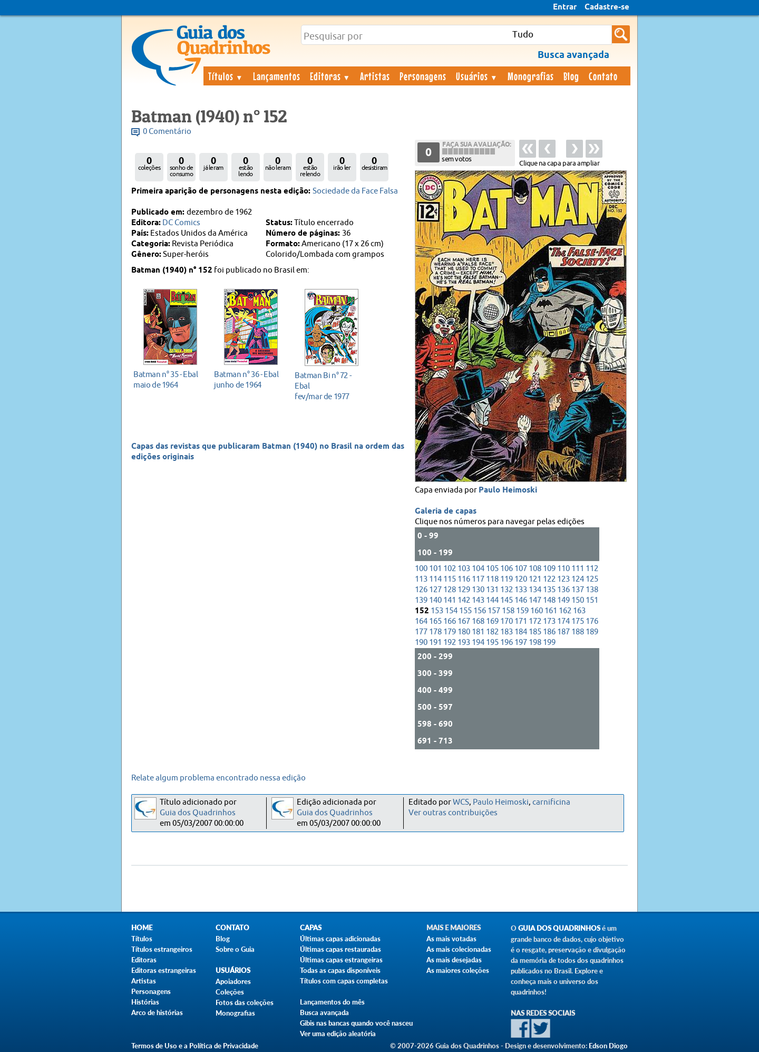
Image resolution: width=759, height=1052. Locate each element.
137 (577, 590)
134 (535, 590)
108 (535, 569)
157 (494, 611)
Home (141, 928)
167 (464, 621)
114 (435, 579)
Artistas (375, 76)
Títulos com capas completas (344, 981)
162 (565, 611)
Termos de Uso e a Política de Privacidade (194, 1045)
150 (577, 600)
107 (520, 569)
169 (492, 621)
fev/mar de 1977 (329, 385)
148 (549, 600)
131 (492, 590)
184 (520, 632)
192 (449, 643)
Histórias (145, 1002)
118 (492, 579)
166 (449, 621)
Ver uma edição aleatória (338, 1033)
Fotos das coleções (245, 1002)
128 (449, 590)
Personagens (423, 76)
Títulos (226, 76)
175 (577, 621)
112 (592, 569)
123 (563, 579)
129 (464, 590)
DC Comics (181, 223)
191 (435, 643)
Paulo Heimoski (508, 490)
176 (592, 621)
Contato (603, 76)
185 (535, 632)
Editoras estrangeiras (163, 970)
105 (492, 569)
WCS (461, 802)
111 (577, 569)
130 (478, 590)
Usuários (477, 76)
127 (435, 590)
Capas (311, 928)
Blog (571, 76)
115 (449, 579)
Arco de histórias (157, 1012)
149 (563, 600)
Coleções (230, 992)
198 (535, 643)
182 (492, 632)
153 (437, 611)
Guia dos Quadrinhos (198, 813)
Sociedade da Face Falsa (355, 191)
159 (522, 611)
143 (478, 600)
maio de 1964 (167, 379)
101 (435, 569)
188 (577, 632)
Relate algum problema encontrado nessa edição (218, 778)
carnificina (551, 802)
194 (478, 643)
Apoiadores (233, 981)
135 (549, 590)
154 (451, 611)
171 (520, 621)
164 (421, 621)
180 (464, 632)
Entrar (565, 7)
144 (492, 600)
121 (535, 579)
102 (449, 569)
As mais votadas (451, 938)
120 (520, 579)
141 (449, 600)
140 (435, 600)
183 (506, 632)
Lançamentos (276, 76)
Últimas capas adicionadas (340, 938)
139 (421, 600)
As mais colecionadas (458, 949)
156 (479, 611)
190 (421, 643)
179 (449, 632)
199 (549, 643)
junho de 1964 (248, 379)
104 (478, 569)
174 (563, 621)
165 (435, 621)
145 (506, 600)
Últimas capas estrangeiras (341, 960)
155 (465, 611)
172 (535, 621)
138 (592, 590)
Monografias (531, 76)
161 (550, 611)
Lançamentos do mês (332, 1002)
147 (535, 600)
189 (592, 632)
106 (506, 569)
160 (536, 611)
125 (592, 579)
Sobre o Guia (235, 949)
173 (549, 621)
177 (421, 632)
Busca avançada (324, 1012)
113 (421, 579)
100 (421, 569)
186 (549, 632)
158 (508, 611)
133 (520, 590)
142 (464, 600)
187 (563, 632)
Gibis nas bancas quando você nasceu (356, 1023)
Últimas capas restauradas (340, 949)
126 (421, 590)
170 (506, 621)
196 (506, 643)
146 (520, 600)
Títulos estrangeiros (161, 949)
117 (478, 579)
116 (464, 579)
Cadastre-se (607, 7)
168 (478, 621)
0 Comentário (167, 132)
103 (464, 569)
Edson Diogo (608, 1045)
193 (464, 643)
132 (506, 590)
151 (592, 600)
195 (492, 643)
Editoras (330, 76)
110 (563, 569)
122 (549, 579)
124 (577, 579)
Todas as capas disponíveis (340, 970)
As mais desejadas (454, 960)
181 (478, 632)
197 (520, 643)
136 (563, 590)
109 (549, 569)
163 (579, 611)
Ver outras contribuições (453, 813)
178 (435, 632)
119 (506, 579)
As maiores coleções (457, 970)
